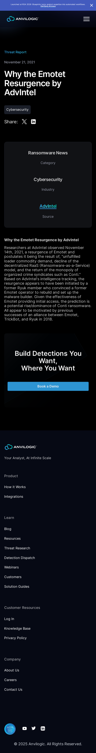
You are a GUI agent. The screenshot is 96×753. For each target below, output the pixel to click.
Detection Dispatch (19, 558)
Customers (12, 577)
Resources (12, 539)
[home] (21, 19)
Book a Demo (48, 388)
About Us (11, 670)
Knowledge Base (17, 629)
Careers (10, 680)
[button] (86, 19)
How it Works (15, 487)
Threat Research (17, 548)
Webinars (11, 567)
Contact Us (13, 690)
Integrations (13, 497)
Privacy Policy (15, 638)
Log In (9, 619)
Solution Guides (16, 587)
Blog (7, 529)
